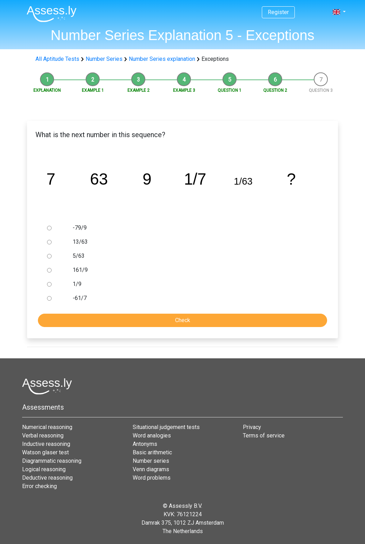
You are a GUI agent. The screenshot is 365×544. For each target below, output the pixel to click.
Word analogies (152, 435)
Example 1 (93, 90)
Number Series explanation (162, 59)
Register (278, 12)
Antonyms (145, 444)
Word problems (152, 477)
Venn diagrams (151, 469)
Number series (151, 460)
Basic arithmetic (152, 452)
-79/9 (80, 227)
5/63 (79, 255)
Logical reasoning (44, 469)
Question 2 (275, 90)
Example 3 (184, 90)
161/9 (80, 270)
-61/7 (80, 298)
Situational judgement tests (166, 427)
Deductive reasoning (47, 477)
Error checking (39, 486)
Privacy (252, 427)
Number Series (104, 59)
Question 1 (229, 90)
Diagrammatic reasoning (51, 460)
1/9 (77, 284)
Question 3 (321, 90)
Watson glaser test (45, 452)
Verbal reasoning (43, 435)
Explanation (47, 90)
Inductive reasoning (46, 444)
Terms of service (264, 435)
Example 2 (138, 90)
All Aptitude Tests (57, 59)
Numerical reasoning (47, 427)
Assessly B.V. (185, 506)
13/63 (80, 241)
